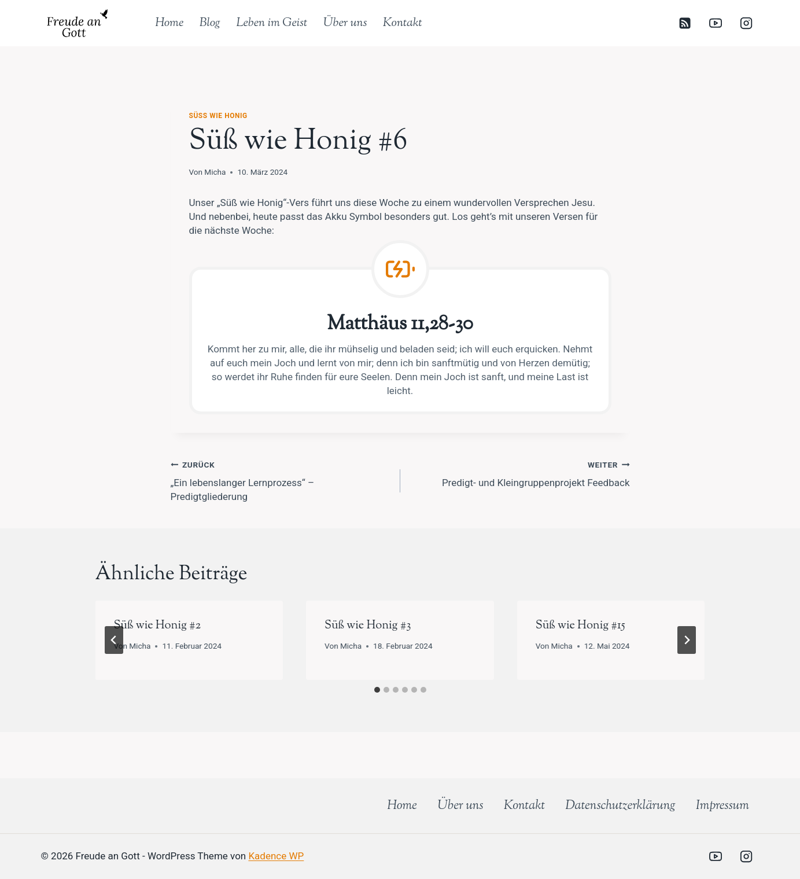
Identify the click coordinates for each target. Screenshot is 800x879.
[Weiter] (686, 640)
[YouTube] (715, 23)
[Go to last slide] (114, 640)
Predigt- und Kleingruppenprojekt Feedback (520, 473)
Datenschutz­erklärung (620, 806)
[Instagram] (746, 23)
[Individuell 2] (685, 856)
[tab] (377, 690)
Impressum (722, 806)
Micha (215, 171)
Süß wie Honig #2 (157, 625)
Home (169, 23)
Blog (210, 23)
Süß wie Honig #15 (580, 625)
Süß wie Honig (218, 116)
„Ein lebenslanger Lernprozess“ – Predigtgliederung (280, 480)
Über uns (345, 23)
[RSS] (685, 23)
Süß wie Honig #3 (368, 625)
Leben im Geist (271, 23)
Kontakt (402, 23)
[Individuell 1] (654, 856)
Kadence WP (276, 856)
